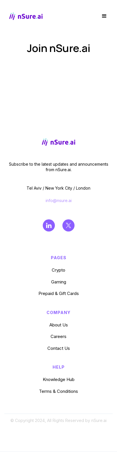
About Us (58, 325)
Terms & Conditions (58, 391)
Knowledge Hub (59, 379)
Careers (58, 336)
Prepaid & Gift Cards (58, 293)
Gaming (58, 282)
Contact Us (58, 348)
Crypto (58, 270)
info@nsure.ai (59, 200)
